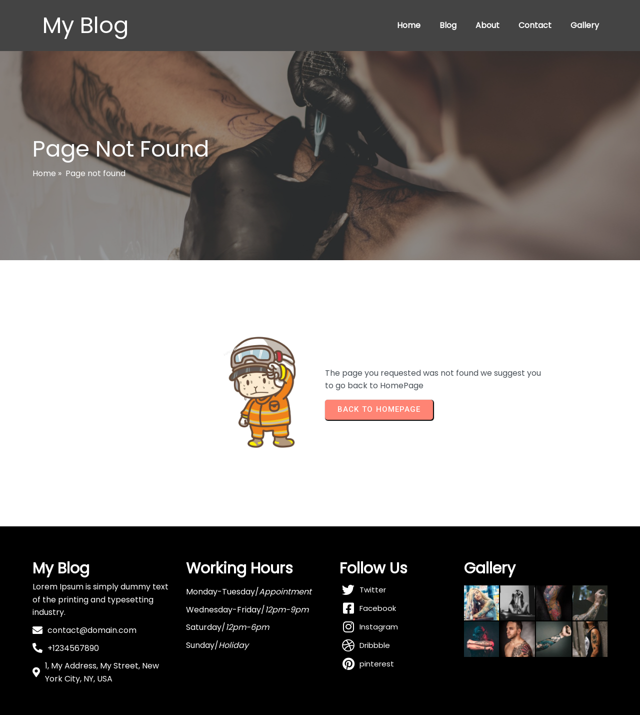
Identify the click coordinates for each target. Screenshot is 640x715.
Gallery (584, 25)
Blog (448, 25)
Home (408, 25)
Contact (535, 25)
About (488, 25)
